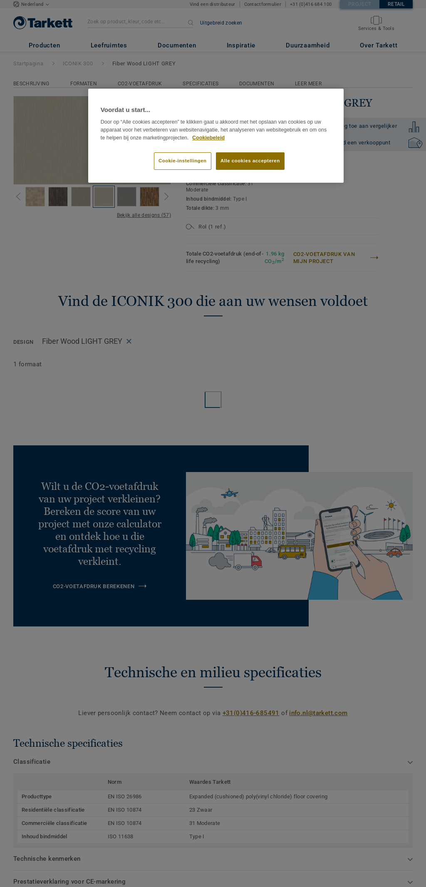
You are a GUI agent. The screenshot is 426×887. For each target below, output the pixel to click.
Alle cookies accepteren (250, 160)
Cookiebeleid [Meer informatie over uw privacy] (208, 138)
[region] (216, 136)
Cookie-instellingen (183, 160)
